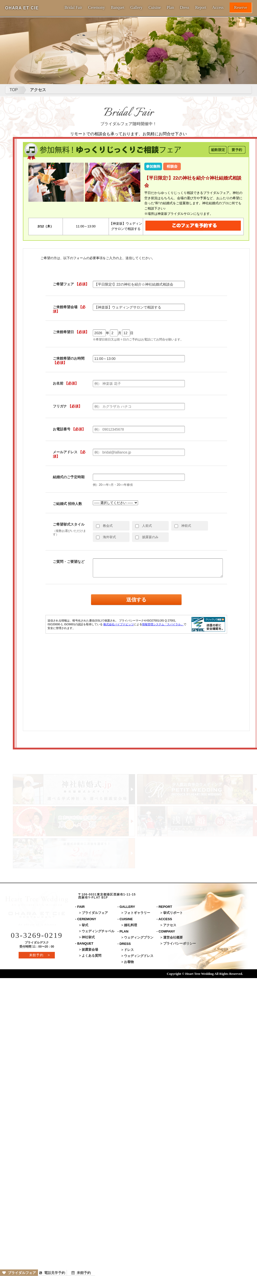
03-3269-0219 (37, 935)
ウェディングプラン (138, 937)
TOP (14, 90)
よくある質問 (91, 955)
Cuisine (154, 8)
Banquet (117, 8)
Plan (170, 8)
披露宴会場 (90, 949)
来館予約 (81, 1273)
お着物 (129, 962)
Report (200, 8)
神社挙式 (88, 937)
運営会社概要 (173, 937)
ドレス (129, 950)
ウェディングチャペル (98, 931)
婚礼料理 (130, 925)
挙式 (85, 925)
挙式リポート (173, 913)
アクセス (38, 90)
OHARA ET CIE (21, 8)
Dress (184, 8)
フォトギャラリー (137, 913)
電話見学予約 (52, 1273)
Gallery (136, 8)
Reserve (240, 7)
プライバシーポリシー (179, 943)
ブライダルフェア (19, 1273)
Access (218, 8)
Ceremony (96, 8)
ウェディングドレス (138, 956)
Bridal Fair (73, 8)
